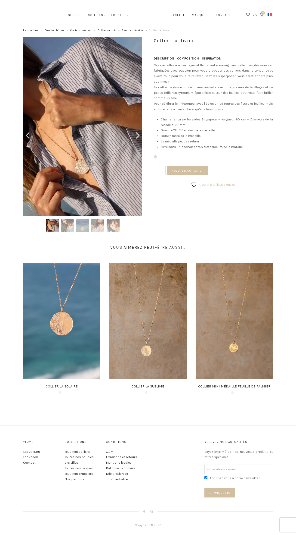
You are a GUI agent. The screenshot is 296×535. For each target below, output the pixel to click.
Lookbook (30, 457)
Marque (199, 15)
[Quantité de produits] (160, 170)
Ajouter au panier (188, 170)
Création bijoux (54, 30)
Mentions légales (119, 463)
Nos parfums (74, 479)
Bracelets (177, 15)
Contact (223, 15)
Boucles (118, 15)
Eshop (71, 15)
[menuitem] (269, 14)
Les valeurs (31, 452)
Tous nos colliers (77, 452)
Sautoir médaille (132, 30)
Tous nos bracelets (79, 474)
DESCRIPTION (164, 58)
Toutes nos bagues (79, 468)
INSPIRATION (211, 58)
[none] (269, 14)
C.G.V (109, 452)
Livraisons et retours (121, 457)
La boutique (30, 30)
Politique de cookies (120, 468)
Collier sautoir (107, 30)
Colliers (95, 15)
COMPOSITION (188, 58)
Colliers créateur (81, 30)
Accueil (148, 11)
